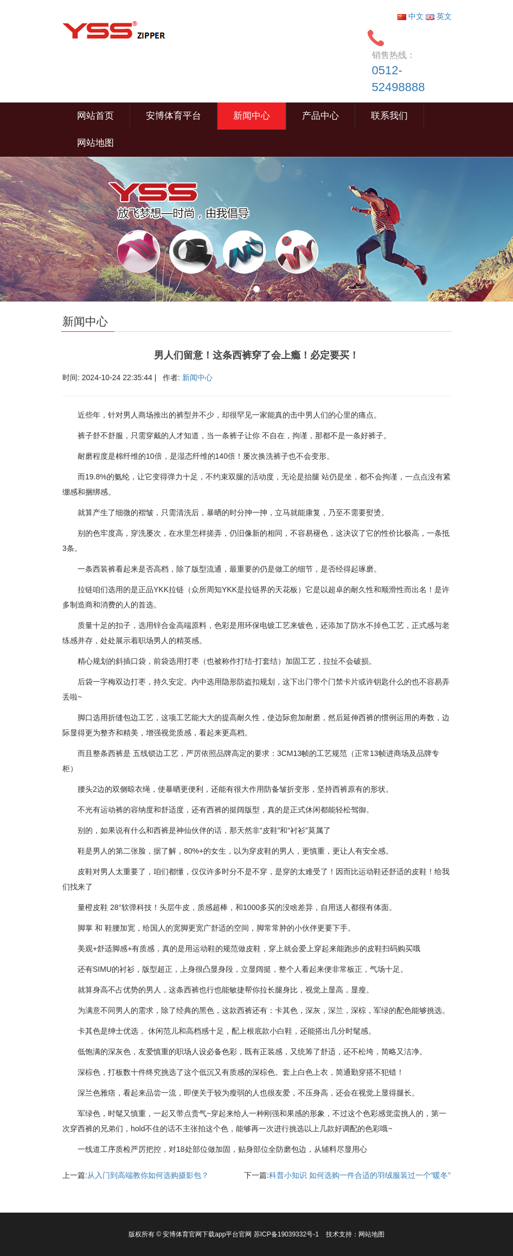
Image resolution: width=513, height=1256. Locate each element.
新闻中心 (251, 116)
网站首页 (95, 116)
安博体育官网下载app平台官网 (207, 1234)
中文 (411, 16)
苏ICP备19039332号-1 (287, 1234)
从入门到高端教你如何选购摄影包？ (148, 1175)
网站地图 (95, 143)
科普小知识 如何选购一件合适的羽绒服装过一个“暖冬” (360, 1175)
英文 (439, 16)
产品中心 (320, 116)
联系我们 (389, 116)
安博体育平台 (173, 116)
